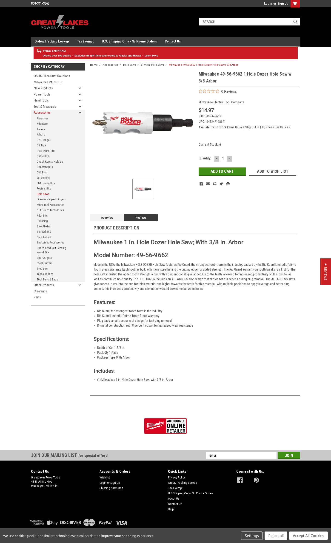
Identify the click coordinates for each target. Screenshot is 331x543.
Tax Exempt (85, 41)
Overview (107, 217)
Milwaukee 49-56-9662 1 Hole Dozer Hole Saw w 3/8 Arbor (203, 64)
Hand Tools (41, 100)
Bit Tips (41, 145)
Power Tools (42, 94)
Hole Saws (43, 194)
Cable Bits (43, 156)
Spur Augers (44, 258)
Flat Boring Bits (46, 183)
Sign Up (282, 3)
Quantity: (205, 158)
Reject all (276, 535)
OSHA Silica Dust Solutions (52, 76)
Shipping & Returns (111, 488)
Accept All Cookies (308, 535)
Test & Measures (45, 107)
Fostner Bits (44, 188)
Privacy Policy (176, 477)
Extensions (43, 177)
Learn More (151, 55)
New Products (43, 88)
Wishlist (105, 477)
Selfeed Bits (44, 231)
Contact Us (173, 41)
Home (94, 64)
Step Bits (42, 268)
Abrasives (43, 118)
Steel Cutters (44, 263)
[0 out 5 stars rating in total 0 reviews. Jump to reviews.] (218, 91)
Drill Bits (42, 172)
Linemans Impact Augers (51, 199)
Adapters (42, 123)
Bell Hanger (43, 140)
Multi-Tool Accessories (50, 204)
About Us (174, 498)
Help (171, 509)
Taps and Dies (45, 274)
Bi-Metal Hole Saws (152, 64)
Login (268, 3)
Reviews (141, 217)
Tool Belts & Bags (47, 279)
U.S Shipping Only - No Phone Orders (191, 493)
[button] (325, 271)
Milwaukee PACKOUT (48, 82)
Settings (252, 535)
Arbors (41, 134)
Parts (37, 297)
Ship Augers (44, 237)
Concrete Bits (45, 167)
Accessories (42, 112)
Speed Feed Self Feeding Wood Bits (51, 250)
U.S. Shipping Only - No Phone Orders (129, 41)
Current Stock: (210, 144)
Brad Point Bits (45, 151)
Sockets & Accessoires (50, 242)
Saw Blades (44, 226)
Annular (41, 129)
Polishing (42, 221)
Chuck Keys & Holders (50, 161)
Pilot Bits (42, 215)
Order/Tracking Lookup (51, 41)
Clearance (40, 291)
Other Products (44, 285)
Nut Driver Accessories (50, 210)
